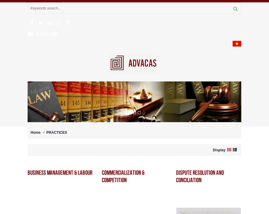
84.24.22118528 (47, 34)
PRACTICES (56, 132)
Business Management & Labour (60, 172)
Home (35, 132)
